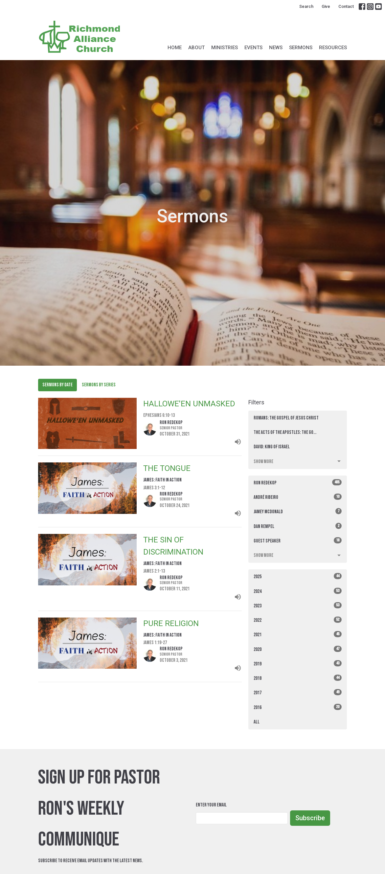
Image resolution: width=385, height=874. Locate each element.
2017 (298, 692)
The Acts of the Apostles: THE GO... (285, 432)
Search (306, 6)
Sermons (300, 48)
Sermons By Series (99, 385)
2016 (298, 707)
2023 (298, 605)
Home (175, 48)
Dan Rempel (298, 526)
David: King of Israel (272, 447)
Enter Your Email (211, 805)
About (196, 48)
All (257, 722)
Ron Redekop (298, 482)
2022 (298, 620)
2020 (298, 649)
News (276, 48)
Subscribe (310, 818)
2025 (298, 576)
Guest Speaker (298, 540)
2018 (298, 678)
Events (253, 48)
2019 (298, 663)
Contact (346, 6)
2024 (298, 591)
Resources (333, 48)
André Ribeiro (298, 497)
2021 (298, 634)
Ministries (224, 48)
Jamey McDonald (298, 511)
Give (326, 6)
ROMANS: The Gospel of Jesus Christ (286, 418)
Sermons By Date (57, 385)
